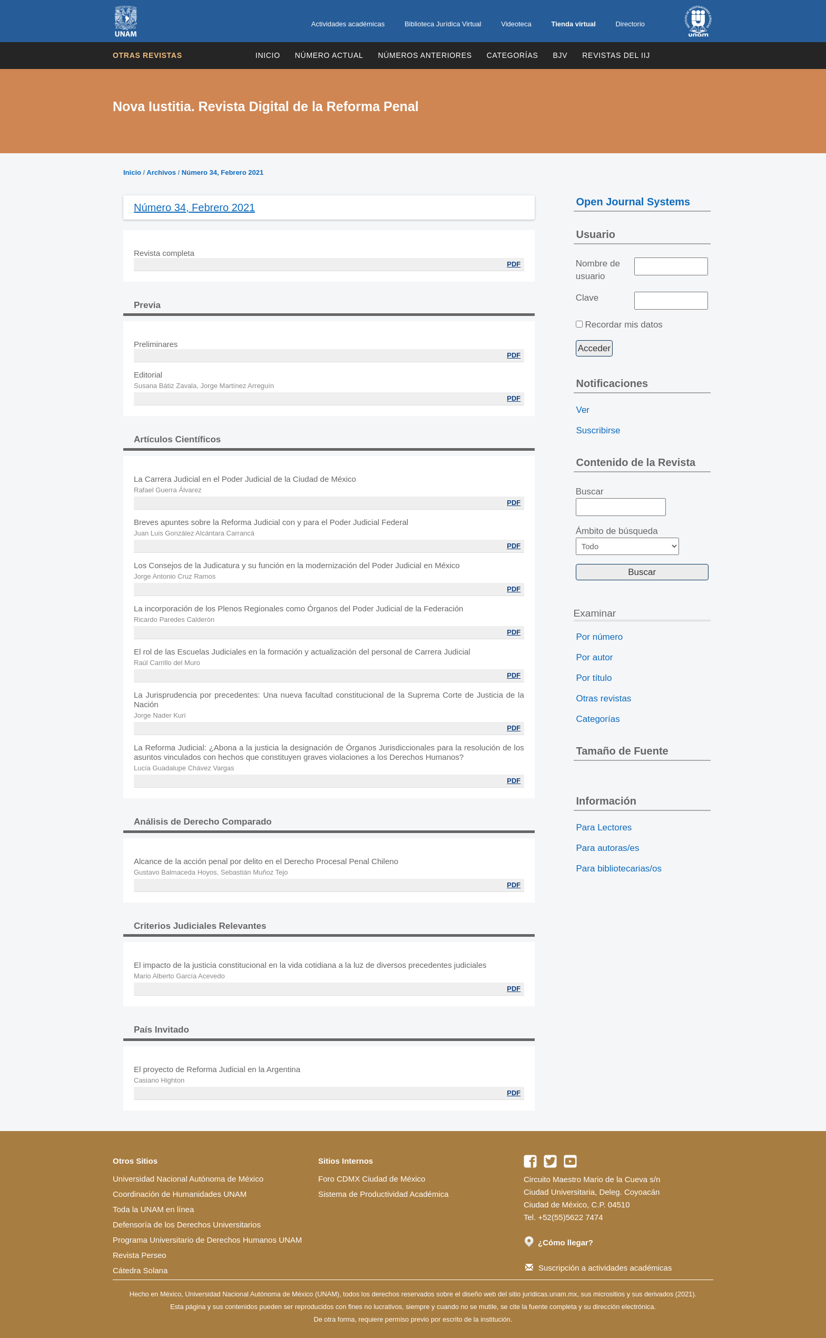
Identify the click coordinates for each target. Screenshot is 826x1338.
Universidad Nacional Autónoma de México (188, 1178)
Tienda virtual (573, 24)
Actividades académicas (348, 24)
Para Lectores (604, 827)
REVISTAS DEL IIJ (616, 55)
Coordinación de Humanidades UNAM (180, 1194)
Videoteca (516, 24)
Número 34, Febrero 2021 (222, 172)
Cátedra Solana (140, 1270)
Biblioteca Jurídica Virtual (443, 24)
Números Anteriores (424, 55)
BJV (560, 55)
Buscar (621, 501)
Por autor (594, 657)
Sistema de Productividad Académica (383, 1194)
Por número (599, 637)
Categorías (512, 55)
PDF (513, 264)
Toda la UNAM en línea (153, 1209)
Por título (594, 678)
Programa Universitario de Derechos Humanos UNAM (207, 1239)
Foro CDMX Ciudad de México (371, 1178)
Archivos (161, 172)
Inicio (267, 55)
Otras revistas (147, 55)
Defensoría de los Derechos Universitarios (187, 1224)
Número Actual (329, 55)
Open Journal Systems (633, 201)
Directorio (630, 24)
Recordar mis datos (623, 325)
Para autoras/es (608, 848)
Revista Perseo (139, 1255)
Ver (583, 410)
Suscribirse (598, 430)
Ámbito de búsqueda (627, 540)
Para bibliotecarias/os (619, 869)
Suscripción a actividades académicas (598, 1267)
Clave (587, 298)
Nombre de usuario (598, 270)
